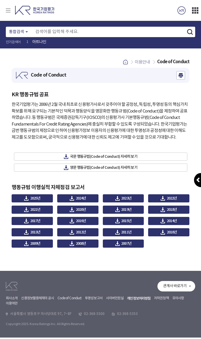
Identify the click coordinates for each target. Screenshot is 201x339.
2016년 (81, 222)
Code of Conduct (70, 335)
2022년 (172, 199)
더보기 (195, 10)
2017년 (35, 222)
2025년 (35, 199)
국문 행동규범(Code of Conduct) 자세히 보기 (103, 158)
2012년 (81, 233)
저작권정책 (161, 335)
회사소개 (11, 335)
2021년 (35, 211)
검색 (190, 32)
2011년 (126, 233)
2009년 (35, 245)
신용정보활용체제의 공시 (37, 335)
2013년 (35, 233)
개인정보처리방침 (138, 335)
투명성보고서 (94, 335)
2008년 (81, 245)
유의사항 (178, 335)
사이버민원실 (115, 335)
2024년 (81, 199)
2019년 (126, 211)
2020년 (81, 211)
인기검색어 (13, 42)
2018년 (172, 211)
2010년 (172, 233)
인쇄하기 (180, 76)
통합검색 (16, 32)
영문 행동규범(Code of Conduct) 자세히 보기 (103, 169)
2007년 (126, 245)
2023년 (126, 199)
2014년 (172, 222)
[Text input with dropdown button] (108, 32)
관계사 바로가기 (174, 322)
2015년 (126, 222)
